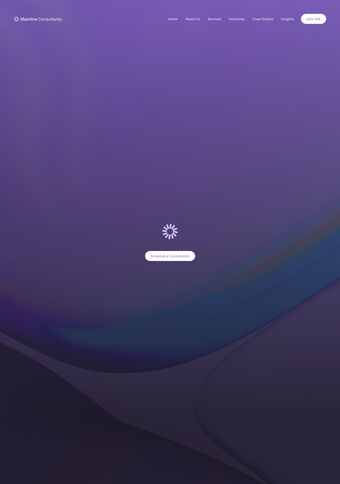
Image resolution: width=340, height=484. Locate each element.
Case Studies (262, 19)
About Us (192, 19)
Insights (287, 19)
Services (214, 19)
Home (173, 19)
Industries (237, 19)
